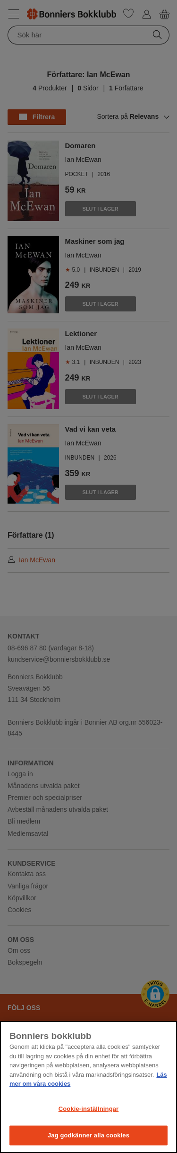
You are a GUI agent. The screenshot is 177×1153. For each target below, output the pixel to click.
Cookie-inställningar (89, 1108)
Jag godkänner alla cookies (88, 1135)
